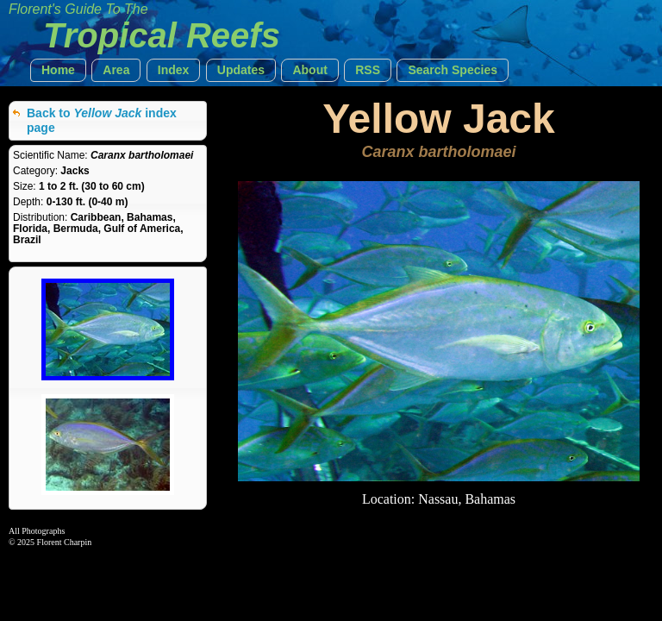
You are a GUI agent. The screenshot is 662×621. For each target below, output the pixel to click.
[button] (58, 70)
